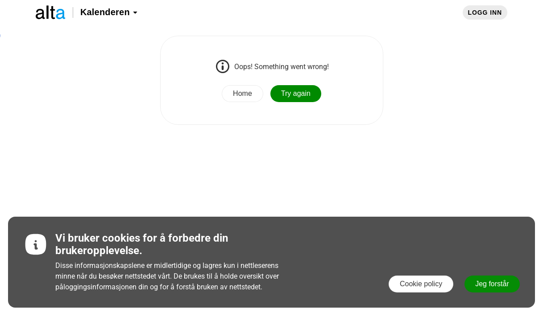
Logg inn (485, 12)
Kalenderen (109, 12)
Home (242, 93)
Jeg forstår (492, 284)
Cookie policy (421, 284)
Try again (296, 93)
